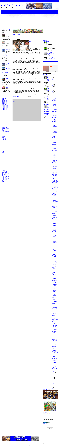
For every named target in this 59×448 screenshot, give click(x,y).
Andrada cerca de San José (54, 350)
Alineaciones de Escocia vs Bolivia (51, 42)
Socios (3, 175)
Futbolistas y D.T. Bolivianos (48, 46)
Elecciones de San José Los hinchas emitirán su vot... (54, 309)
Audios (3, 113)
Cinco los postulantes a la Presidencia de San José (54, 322)
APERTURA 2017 (4, 109)
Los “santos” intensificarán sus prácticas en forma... (54, 101)
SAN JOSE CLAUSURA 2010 (54, 304)
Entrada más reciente (17, 122)
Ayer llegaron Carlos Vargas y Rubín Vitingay (54, 115)
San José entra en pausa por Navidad (54, 136)
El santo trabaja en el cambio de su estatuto (54, 183)
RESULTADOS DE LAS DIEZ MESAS (54, 256)
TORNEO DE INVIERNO (5, 178)
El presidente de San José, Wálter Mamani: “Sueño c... (54, 225)
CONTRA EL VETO (4, 129)
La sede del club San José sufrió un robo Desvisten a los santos (6, 72)
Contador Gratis (45, 423)
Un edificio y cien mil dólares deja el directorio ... (54, 259)
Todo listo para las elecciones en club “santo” (54, 288)
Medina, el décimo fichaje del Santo (55, 157)
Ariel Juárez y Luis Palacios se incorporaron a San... (54, 98)
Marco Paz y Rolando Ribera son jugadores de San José (54, 168)
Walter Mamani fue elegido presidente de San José (54, 253)
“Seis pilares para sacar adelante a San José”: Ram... (55, 278)
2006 (52, 388)
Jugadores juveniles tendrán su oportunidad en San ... (54, 108)
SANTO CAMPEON (4, 174)
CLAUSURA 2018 (4, 126)
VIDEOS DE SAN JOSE (5, 183)
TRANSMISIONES (4, 179)
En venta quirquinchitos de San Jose (8, 87)
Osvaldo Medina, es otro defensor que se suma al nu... (54, 151)
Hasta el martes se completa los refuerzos (54, 189)
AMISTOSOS (4, 98)
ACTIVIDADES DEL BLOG (5, 95)
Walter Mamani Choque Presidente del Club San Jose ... (54, 269)
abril (53, 379)
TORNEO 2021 (4, 177)
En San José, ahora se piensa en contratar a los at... (54, 172)
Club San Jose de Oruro (14, 5)
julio (53, 376)
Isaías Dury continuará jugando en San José (54, 138)
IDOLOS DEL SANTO (5, 153)
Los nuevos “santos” (54, 198)
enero (53, 383)
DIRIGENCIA (4, 137)
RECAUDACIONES (4, 172)
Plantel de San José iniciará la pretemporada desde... (54, 122)
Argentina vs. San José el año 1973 (54, 178)
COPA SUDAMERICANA (5, 133)
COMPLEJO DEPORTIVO (5, 128)
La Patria (30, 41)
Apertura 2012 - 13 (4, 104)
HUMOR (3, 152)
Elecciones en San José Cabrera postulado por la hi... (54, 326)
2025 (52, 77)
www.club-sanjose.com (5, 443)
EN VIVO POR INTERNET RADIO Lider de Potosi (46, 114)
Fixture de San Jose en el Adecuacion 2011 (54, 154)
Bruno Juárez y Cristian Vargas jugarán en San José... (54, 163)
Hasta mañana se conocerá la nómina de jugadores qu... (54, 232)
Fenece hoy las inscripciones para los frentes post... (54, 329)
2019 (52, 84)
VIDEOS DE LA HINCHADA (6, 182)
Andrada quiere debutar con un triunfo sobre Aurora (54, 132)
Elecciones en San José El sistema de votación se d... (54, 340)
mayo (53, 378)
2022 (52, 80)
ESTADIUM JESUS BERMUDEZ (4, 142)
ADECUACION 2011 (5, 96)
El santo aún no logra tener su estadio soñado (54, 247)
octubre (54, 372)
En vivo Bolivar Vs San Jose (6, 29)
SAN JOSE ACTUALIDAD (5, 173)
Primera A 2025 (4, 169)
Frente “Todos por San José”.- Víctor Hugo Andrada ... (54, 295)
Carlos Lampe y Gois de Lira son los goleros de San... (54, 192)
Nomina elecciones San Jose (55, 320)
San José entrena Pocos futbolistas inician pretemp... (54, 119)
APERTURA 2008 (4, 100)
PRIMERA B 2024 (4, 171)
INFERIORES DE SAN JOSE (6, 154)
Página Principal (28, 122)
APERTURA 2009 (4, 101)
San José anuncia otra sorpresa (54, 166)
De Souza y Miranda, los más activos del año (54, 332)
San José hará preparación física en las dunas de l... (54, 104)
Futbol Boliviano (46, 41)
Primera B (3, 170)
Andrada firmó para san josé (54, 217)
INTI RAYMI (3, 155)
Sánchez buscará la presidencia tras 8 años (54, 301)
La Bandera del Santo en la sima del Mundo (8, 79)
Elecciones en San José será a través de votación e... (54, 313)
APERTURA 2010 (4, 102)
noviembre (54, 371)
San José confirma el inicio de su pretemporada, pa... (54, 129)
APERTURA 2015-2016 (5, 107)
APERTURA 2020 (4, 112)
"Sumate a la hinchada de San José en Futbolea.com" (55, 352)
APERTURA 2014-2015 (5, 106)
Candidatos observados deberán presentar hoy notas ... (54, 317)
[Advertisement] (25, 20)
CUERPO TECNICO (5, 134)
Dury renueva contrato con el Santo (54, 145)
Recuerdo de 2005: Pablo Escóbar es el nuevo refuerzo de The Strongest (51, 53)
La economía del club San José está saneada (54, 307)
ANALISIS (3, 99)
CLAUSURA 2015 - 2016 (5, 124)
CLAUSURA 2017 (4, 125)
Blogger (32, 445)
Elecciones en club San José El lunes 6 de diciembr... (54, 362)
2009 (52, 384)
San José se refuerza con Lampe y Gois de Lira (54, 195)
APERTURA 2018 (4, 110)
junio (53, 377)
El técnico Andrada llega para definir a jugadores (55, 239)
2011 (52, 93)
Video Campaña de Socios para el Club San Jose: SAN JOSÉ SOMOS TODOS (8, 68)
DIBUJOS (3, 136)
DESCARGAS (4, 135)
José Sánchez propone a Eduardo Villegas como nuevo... (54, 291)
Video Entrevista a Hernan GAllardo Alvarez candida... (55, 356)
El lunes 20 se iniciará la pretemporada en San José (54, 214)
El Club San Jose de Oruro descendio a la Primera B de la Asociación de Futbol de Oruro (51, 58)
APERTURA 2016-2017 (5, 108)
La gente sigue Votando (54, 272)
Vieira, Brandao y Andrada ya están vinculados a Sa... (55, 201)
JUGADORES (4, 156)
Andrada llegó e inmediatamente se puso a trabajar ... (54, 229)
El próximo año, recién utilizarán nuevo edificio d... (54, 211)
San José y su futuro (54, 335)
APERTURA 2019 (4, 111)
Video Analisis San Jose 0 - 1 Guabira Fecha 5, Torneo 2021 (8, 64)
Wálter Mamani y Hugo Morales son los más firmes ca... (54, 298)
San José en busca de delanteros (8, 42)
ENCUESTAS (4, 138)
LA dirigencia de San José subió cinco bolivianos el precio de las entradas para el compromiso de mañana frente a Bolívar (6, 55)
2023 (52, 79)
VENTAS (3, 181)
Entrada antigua (38, 122)
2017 (52, 86)
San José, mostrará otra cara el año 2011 (55, 180)
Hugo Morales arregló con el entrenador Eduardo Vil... (54, 284)
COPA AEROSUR (4, 130)
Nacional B (45, 95)
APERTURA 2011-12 (5, 103)
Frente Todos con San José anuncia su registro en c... (54, 359)
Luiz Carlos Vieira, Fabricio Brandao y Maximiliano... (54, 207)
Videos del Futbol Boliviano (46, 104)
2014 (52, 90)
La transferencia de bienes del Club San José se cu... (54, 242)
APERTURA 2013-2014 (5, 105)
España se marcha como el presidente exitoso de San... (55, 249)
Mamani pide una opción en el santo (54, 338)
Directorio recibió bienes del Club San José (54, 223)
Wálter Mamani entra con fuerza (54, 244)
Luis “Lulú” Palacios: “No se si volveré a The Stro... (54, 366)
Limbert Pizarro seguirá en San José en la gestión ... (54, 112)
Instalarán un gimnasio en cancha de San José (54, 204)
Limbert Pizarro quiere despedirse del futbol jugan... (54, 344)
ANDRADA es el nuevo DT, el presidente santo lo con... (55, 262)
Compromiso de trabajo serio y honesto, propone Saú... (54, 281)
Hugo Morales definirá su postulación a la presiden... (54, 347)
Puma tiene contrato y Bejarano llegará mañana (54, 160)
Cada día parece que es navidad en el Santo (54, 175)
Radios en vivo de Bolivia (46, 112)
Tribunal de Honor (4, 180)
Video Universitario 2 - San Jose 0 (8, 34)
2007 (52, 387)
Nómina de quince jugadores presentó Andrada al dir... (54, 219)
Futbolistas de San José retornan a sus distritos (54, 369)
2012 (52, 92)
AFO (2, 97)
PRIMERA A (3, 168)
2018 (52, 85)
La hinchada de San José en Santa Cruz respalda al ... (54, 148)
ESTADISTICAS (4, 141)
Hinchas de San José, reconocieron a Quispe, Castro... (55, 186)
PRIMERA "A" (4, 167)
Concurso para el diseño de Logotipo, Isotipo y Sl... (54, 236)
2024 (52, 78)
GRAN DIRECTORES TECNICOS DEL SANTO (5, 148)
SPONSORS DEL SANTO (5, 176)
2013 (52, 91)
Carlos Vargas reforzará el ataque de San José (54, 126)
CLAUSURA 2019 (4, 127)
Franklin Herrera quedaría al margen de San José (54, 142)
